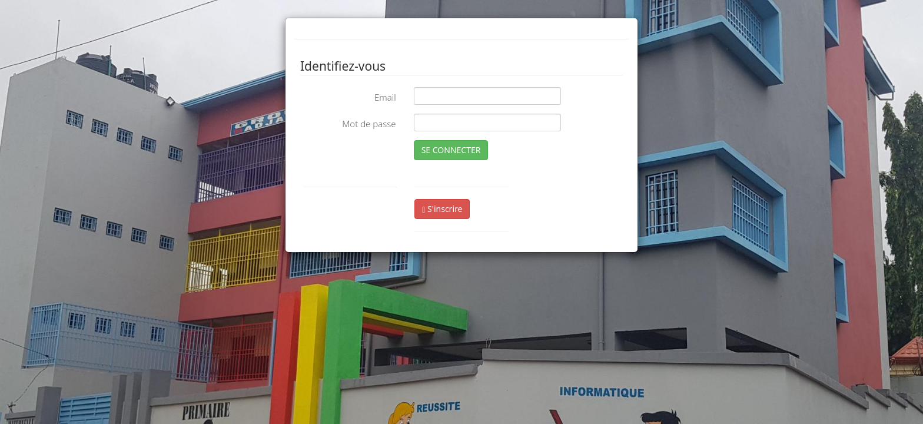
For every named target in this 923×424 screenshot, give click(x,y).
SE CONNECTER (451, 149)
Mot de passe (369, 124)
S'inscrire (442, 208)
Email (385, 97)
